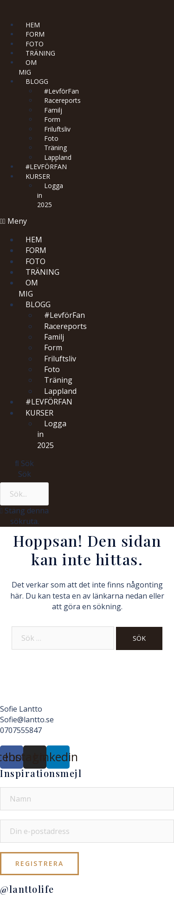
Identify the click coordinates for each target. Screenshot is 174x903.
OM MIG (28, 67)
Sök (24, 474)
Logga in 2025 (50, 195)
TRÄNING (40, 53)
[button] (29, 221)
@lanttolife (27, 889)
